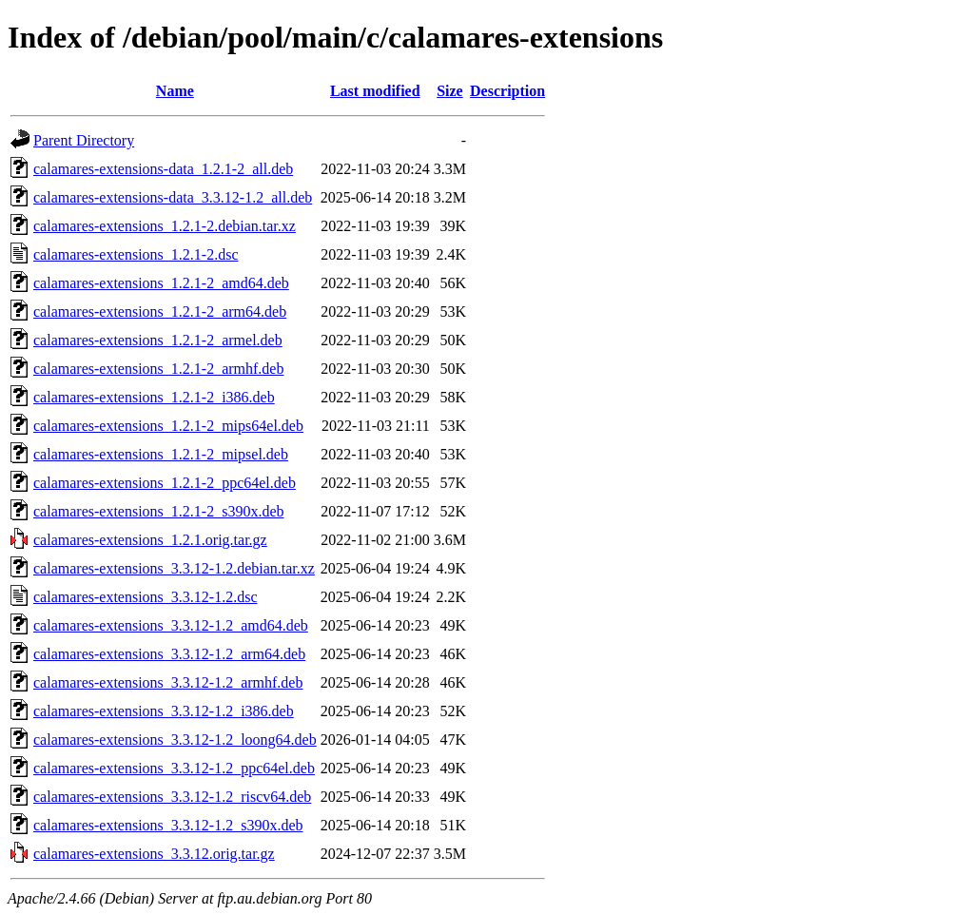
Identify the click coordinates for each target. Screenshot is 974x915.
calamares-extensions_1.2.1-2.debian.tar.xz (164, 226)
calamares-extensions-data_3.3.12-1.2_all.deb (172, 197)
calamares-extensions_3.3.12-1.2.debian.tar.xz (174, 568)
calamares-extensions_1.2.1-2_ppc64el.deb (164, 483)
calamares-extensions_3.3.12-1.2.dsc (145, 597)
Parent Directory (83, 140)
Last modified (375, 91)
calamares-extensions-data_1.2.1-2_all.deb (163, 169)
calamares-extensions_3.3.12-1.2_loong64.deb (175, 739)
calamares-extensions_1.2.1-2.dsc (135, 254)
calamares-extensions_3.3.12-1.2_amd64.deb (170, 625)
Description (507, 91)
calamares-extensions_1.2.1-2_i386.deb (154, 397)
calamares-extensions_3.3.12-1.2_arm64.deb (169, 654)
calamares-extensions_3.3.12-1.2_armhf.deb (167, 682)
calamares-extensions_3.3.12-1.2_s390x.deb (167, 825)
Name (175, 91)
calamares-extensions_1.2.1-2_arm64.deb (159, 311)
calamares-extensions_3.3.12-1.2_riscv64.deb (172, 796)
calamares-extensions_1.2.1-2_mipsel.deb (160, 454)
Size (450, 91)
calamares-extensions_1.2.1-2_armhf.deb (158, 368)
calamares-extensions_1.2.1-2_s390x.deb (158, 511)
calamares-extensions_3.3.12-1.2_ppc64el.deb (174, 768)
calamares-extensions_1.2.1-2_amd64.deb (161, 283)
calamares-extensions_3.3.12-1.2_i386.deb (163, 711)
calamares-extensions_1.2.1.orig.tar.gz (150, 540)
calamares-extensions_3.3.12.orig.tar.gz (154, 854)
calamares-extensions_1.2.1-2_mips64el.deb (168, 426)
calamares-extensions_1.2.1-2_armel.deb (157, 340)
